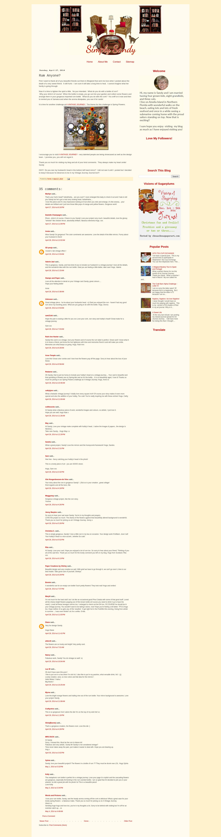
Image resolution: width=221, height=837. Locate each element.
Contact (117, 62)
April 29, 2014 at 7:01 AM (54, 647)
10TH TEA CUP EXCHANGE (163, 253)
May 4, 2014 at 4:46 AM (54, 811)
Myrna (47, 692)
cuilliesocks (50, 407)
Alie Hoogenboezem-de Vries (56, 479)
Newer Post (44, 821)
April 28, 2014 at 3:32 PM (54, 472)
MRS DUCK (49, 737)
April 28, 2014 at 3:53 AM (54, 308)
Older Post (128, 821)
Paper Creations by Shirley (56, 566)
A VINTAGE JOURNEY (75, 104)
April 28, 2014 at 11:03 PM (55, 615)
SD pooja (49, 248)
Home (90, 62)
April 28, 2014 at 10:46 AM (55, 383)
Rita (46, 547)
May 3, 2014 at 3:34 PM (54, 788)
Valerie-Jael (50, 262)
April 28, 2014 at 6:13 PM (54, 558)
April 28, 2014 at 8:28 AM (54, 348)
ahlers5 (48, 641)
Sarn (47, 456)
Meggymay (49, 496)
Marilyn (48, 194)
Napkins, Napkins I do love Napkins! (165, 299)
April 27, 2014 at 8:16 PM (54, 207)
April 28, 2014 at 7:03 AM (54, 329)
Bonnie (48, 582)
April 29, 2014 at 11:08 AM (55, 701)
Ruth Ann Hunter (52, 337)
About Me (103, 62)
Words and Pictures (53, 795)
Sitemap (130, 62)
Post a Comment (48, 816)
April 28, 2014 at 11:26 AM (55, 416)
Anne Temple (50, 355)
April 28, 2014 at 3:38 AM (54, 292)
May (46, 423)
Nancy (47, 655)
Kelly (47, 774)
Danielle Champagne (53, 215)
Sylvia (47, 760)
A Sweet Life (157, 312)
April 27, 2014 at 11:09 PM (55, 224)
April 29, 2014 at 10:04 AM (55, 661)
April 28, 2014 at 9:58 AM (54, 364)
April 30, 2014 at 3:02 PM (54, 753)
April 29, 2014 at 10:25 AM (55, 685)
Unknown (49, 299)
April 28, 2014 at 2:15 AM (54, 270)
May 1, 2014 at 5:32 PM (54, 767)
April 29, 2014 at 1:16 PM (54, 715)
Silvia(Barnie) (50, 723)
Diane (47, 622)
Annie (47, 231)
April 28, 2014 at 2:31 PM (54, 448)
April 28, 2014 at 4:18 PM (54, 488)
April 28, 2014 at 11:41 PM (55, 633)
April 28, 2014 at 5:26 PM (54, 523)
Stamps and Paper (52, 278)
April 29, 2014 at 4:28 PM (54, 729)
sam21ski (49, 316)
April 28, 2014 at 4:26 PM (54, 505)
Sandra (48, 442)
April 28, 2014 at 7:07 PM (54, 589)
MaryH (47, 596)
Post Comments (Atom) (58, 825)
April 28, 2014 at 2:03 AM (54, 254)
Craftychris (49, 709)
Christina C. (50, 531)
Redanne (48, 372)
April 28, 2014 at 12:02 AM (55, 240)
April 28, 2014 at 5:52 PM (54, 540)
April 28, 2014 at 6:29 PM (54, 575)
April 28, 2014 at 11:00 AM (55, 399)
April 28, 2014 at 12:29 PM (55, 434)
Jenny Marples (51, 512)
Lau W (47, 669)
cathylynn (49, 391)
